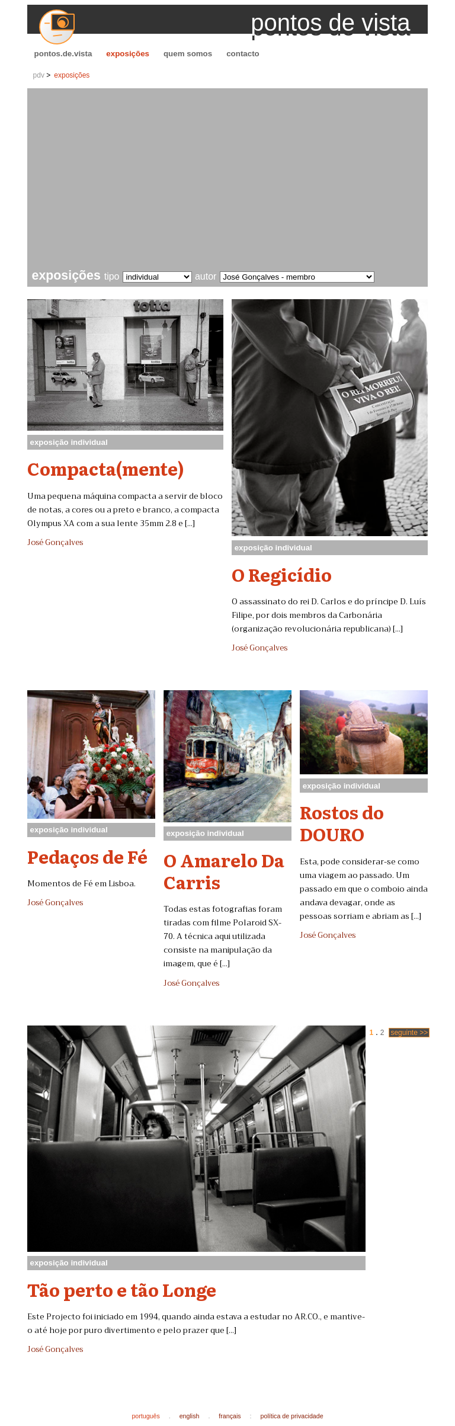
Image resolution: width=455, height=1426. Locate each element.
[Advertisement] (230, 180)
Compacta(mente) (105, 468)
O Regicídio (282, 574)
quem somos (188, 53)
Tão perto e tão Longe (121, 1289)
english (190, 1415)
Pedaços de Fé (87, 856)
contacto (242, 53)
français (230, 1415)
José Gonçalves (55, 542)
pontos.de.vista (63, 53)
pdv (38, 75)
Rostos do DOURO (342, 823)
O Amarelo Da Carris (224, 871)
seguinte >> (409, 1032)
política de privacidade (292, 1415)
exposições (127, 53)
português (145, 1415)
